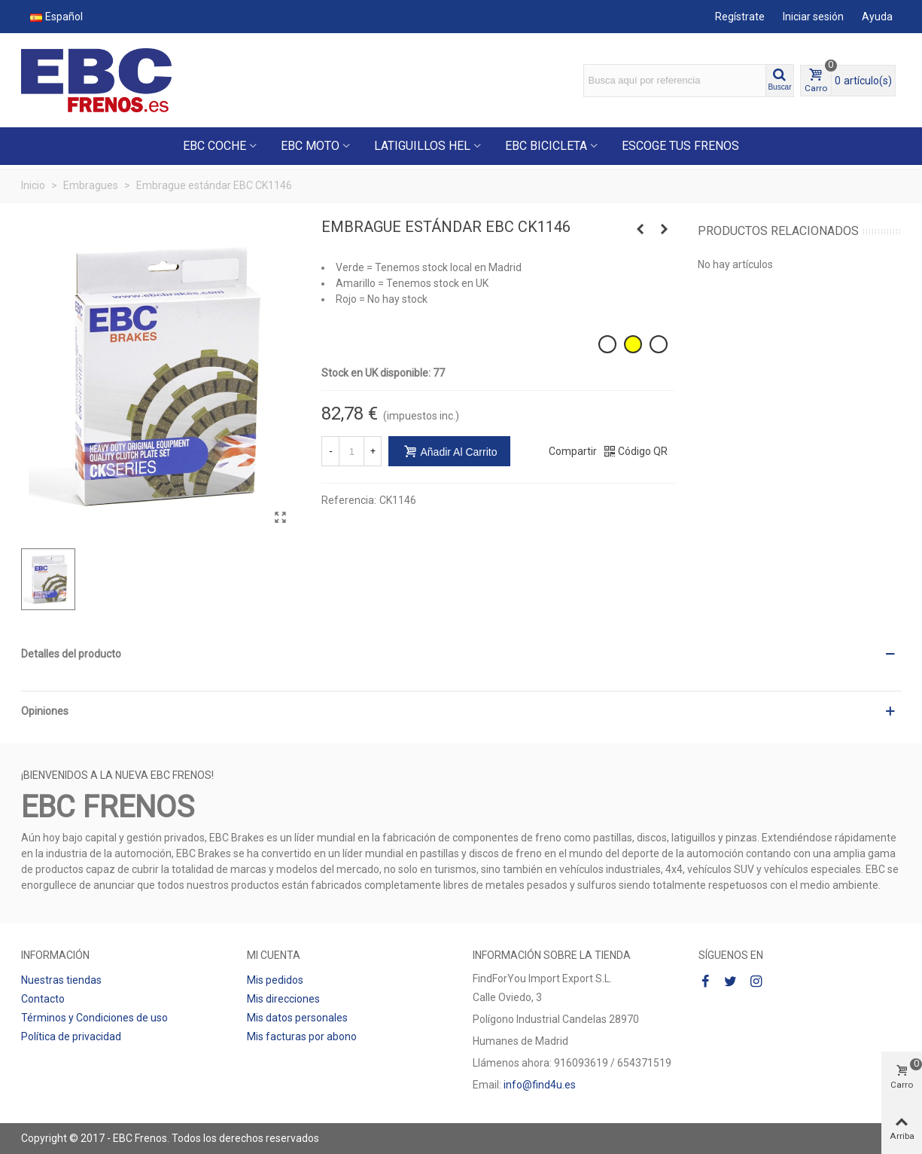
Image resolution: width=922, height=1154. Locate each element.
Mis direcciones (283, 999)
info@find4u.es (540, 1085)
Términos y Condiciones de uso (94, 1018)
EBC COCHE (214, 146)
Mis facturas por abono (302, 1036)
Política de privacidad (71, 1036)
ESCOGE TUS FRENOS (680, 146)
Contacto (43, 999)
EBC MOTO (310, 146)
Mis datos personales (297, 1018)
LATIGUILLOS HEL (422, 146)
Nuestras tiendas (61, 980)
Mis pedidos (275, 980)
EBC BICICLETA (546, 146)
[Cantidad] (351, 451)
